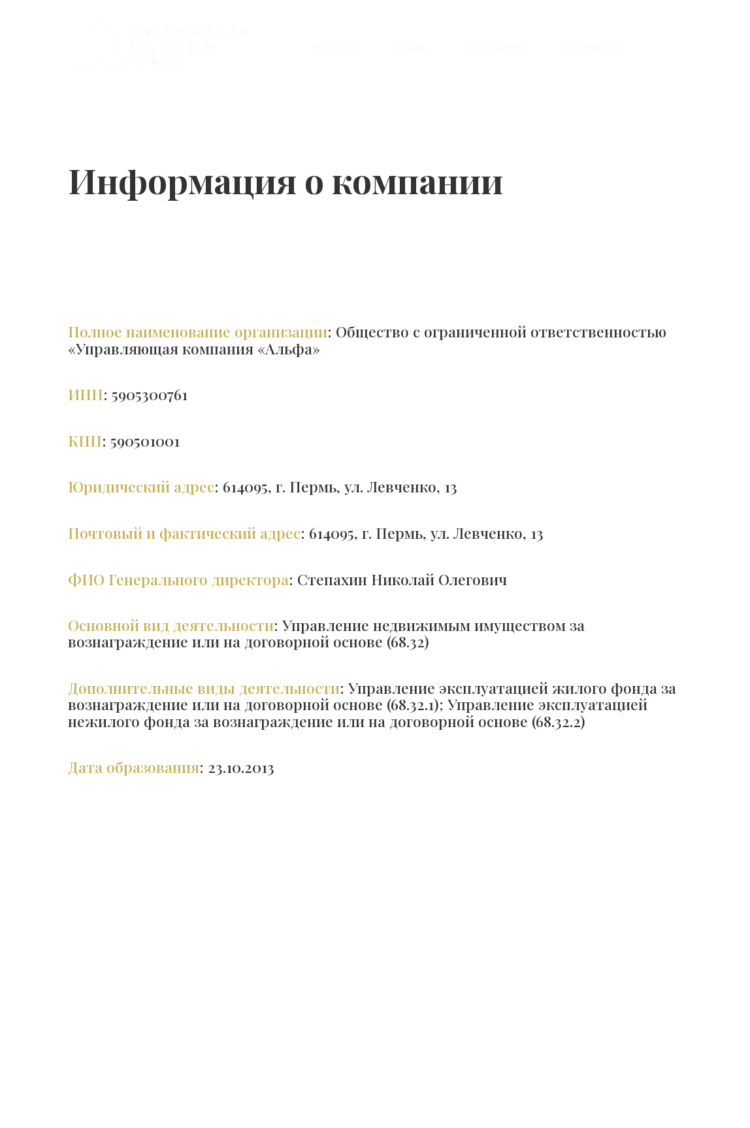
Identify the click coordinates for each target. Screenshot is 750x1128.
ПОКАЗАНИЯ (494, 48)
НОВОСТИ (334, 48)
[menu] (477, 47)
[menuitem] (335, 47)
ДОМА (411, 48)
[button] (593, 47)
